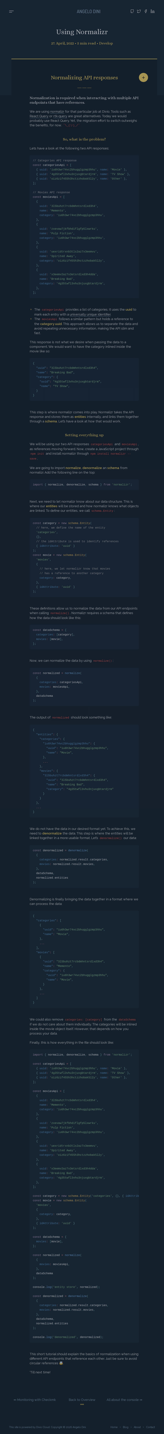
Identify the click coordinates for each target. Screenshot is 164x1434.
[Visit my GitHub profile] (132, 11)
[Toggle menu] (11, 11)
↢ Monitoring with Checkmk (35, 1400)
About (137, 1427)
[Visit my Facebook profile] (145, 11)
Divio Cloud (43, 1427)
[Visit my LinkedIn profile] (152, 11)
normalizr (57, 111)
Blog (125, 1427)
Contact (150, 1427)
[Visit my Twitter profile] (139, 11)
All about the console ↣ (124, 1400)
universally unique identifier (90, 314)
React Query (39, 116)
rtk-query (60, 116)
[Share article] (143, 77)
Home (114, 1427)
